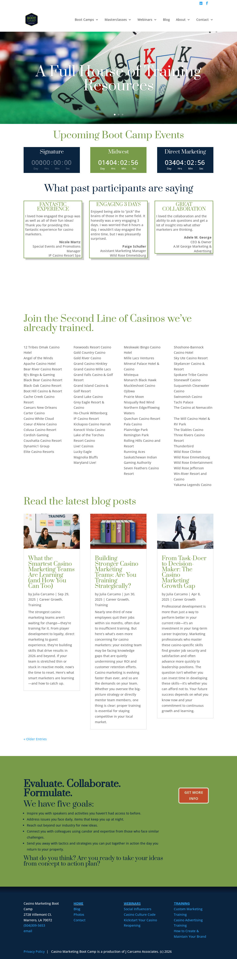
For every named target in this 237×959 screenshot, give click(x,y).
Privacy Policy (35, 951)
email (28, 931)
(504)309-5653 (34, 925)
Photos (79, 914)
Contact (202, 20)
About (181, 20)
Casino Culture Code (140, 914)
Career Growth (50, 599)
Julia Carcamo (43, 594)
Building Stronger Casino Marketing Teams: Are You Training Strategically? (116, 572)
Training (34, 605)
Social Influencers (137, 909)
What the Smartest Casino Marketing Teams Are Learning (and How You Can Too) (51, 572)
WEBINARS (132, 903)
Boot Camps (84, 20)
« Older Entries (35, 739)
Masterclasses (116, 20)
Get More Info (193, 795)
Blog (166, 20)
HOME (78, 903)
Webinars (144, 20)
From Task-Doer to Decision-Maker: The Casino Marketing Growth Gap (184, 572)
